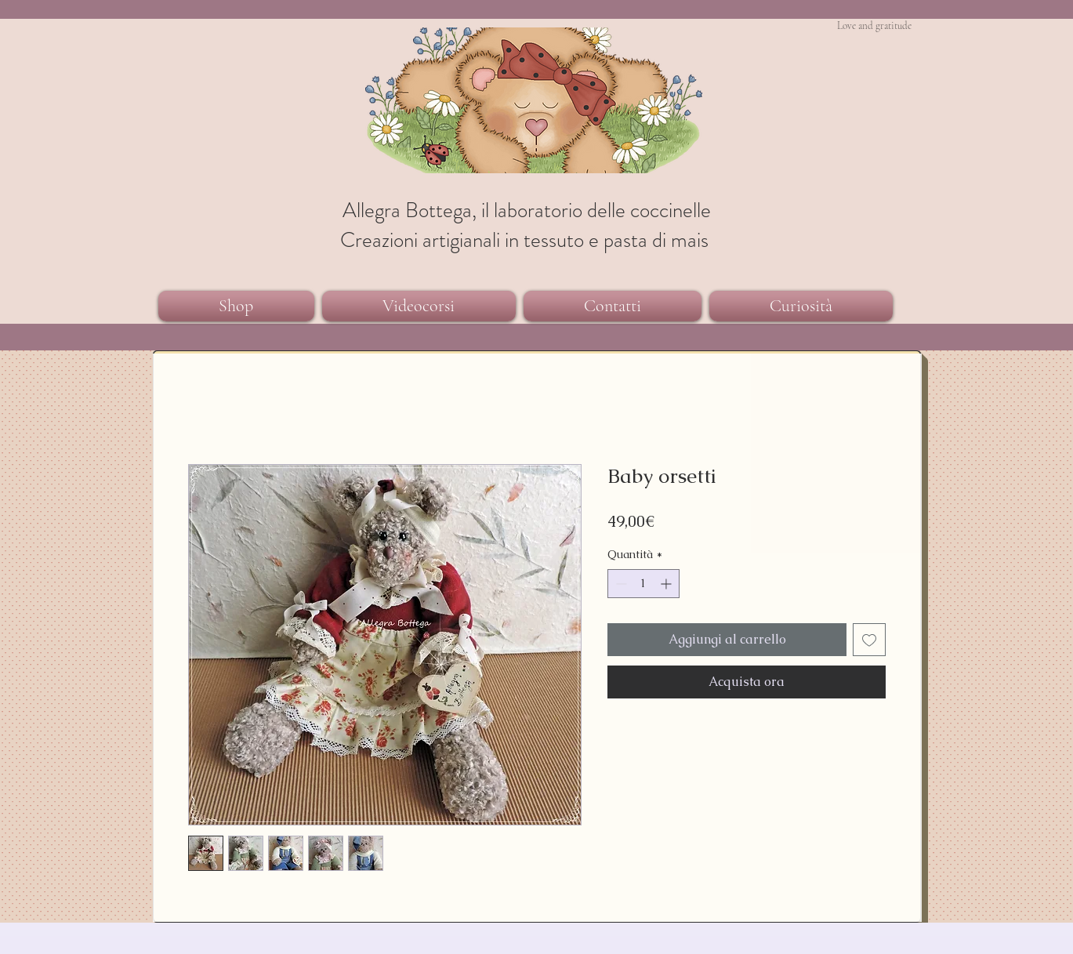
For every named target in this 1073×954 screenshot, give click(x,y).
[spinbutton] (643, 583)
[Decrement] (619, 583)
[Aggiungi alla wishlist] (869, 639)
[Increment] (667, 583)
